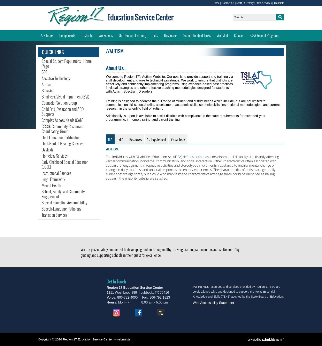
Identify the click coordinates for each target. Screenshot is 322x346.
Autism (47, 84)
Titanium (272, 339)
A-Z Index (47, 35)
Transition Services (54, 215)
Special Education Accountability (64, 202)
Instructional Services (56, 173)
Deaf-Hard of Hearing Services (62, 143)
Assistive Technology (56, 78)
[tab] (110, 138)
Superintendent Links (197, 35)
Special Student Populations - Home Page (67, 64)
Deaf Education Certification (61, 137)
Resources (170, 35)
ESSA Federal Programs (266, 34)
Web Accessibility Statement (213, 303)
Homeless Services (55, 156)
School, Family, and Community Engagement (63, 194)
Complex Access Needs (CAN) (62, 120)
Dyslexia (48, 149)
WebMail (224, 34)
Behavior (48, 90)
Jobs (155, 35)
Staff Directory (245, 3)
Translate (279, 3)
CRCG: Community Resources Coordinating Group (62, 129)
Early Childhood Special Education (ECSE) (65, 165)
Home (216, 3)
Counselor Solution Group (59, 103)
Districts (87, 35)
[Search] (255, 17)
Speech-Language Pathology (62, 208)
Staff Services (264, 3)
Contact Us (228, 3)
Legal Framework (53, 179)
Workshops (107, 34)
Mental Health (51, 185)
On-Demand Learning (132, 35)
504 (44, 72)
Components (67, 35)
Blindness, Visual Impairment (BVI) (65, 96)
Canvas (240, 34)
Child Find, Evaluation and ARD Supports (63, 112)
